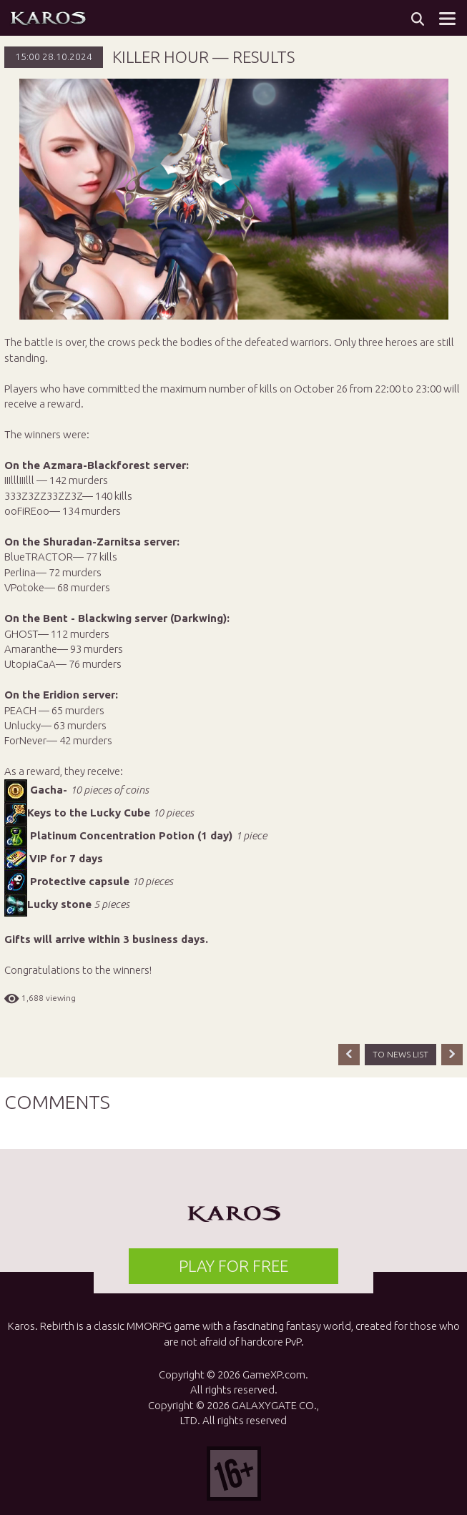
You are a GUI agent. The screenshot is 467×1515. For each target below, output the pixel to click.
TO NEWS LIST (400, 1054)
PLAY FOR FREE (233, 1266)
